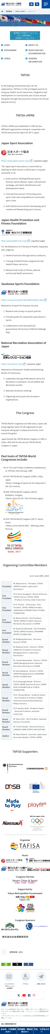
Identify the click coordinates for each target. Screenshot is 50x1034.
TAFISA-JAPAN (20, 11)
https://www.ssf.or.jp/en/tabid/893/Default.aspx (22, 299)
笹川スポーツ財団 (2, 11)
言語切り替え (31, 4)
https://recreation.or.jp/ (11, 363)
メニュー (46, 4)
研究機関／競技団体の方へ (25, 1030)
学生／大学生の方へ (41, 1030)
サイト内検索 (37, 4)
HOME (7, 45)
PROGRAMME (10, 50)
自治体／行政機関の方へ (8, 1030)
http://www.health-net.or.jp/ (14, 240)
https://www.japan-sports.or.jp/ (15, 160)
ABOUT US (33, 45)
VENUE (7, 58)
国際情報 (9, 11)
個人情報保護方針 (9, 1023)
